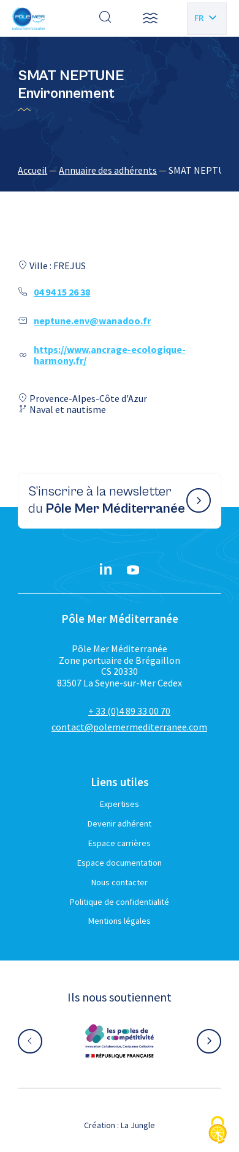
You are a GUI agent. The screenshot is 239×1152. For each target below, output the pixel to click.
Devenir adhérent (119, 823)
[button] (150, 18)
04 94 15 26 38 (62, 292)
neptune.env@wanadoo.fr (92, 320)
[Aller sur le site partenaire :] (119, 1041)
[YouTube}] (133, 570)
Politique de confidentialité (119, 901)
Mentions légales (119, 920)
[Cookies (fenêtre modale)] (217, 1131)
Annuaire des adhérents (108, 170)
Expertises (119, 803)
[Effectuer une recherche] (105, 18)
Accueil (32, 170)
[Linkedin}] (106, 570)
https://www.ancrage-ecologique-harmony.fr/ (110, 354)
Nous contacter (119, 882)
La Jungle (138, 1125)
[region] (119, 170)
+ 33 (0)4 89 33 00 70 (129, 711)
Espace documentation (119, 862)
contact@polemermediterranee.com (129, 727)
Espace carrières (119, 843)
